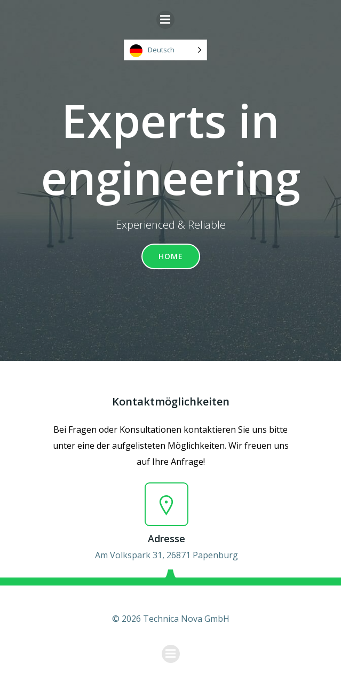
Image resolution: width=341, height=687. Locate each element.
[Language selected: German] (165, 50)
